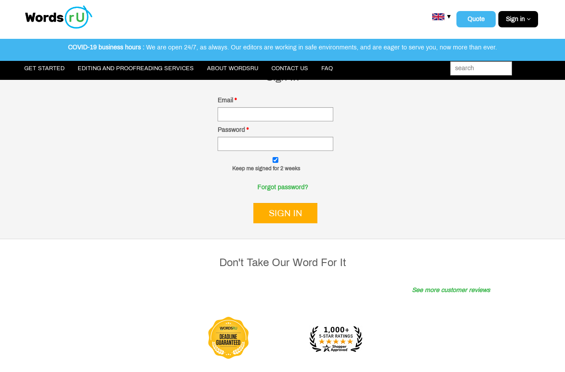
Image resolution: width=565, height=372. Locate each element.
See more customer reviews (451, 290)
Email (227, 100)
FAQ (327, 68)
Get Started (44, 68)
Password (233, 130)
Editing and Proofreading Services (136, 68)
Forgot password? (282, 187)
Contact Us (289, 68)
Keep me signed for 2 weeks (266, 168)
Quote (476, 19)
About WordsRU (232, 68)
